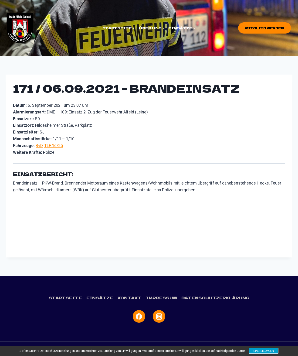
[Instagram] (159, 316)
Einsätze (99, 298)
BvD (39, 145)
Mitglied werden (264, 28)
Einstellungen (263, 351)
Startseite (65, 298)
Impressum (161, 298)
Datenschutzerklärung (215, 298)
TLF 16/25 (53, 145)
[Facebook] (139, 316)
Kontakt (130, 298)
